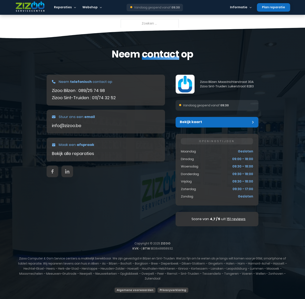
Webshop (90, 7)
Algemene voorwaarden (135, 290)
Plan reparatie (273, 7)
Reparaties (63, 7)
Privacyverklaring (173, 290)
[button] (217, 122)
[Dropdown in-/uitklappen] (75, 7)
